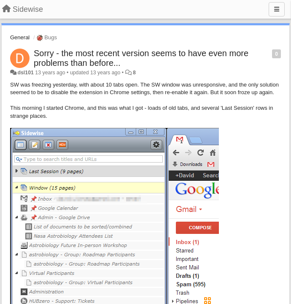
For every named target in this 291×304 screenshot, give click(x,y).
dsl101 (25, 73)
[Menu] (277, 9)
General (20, 37)
